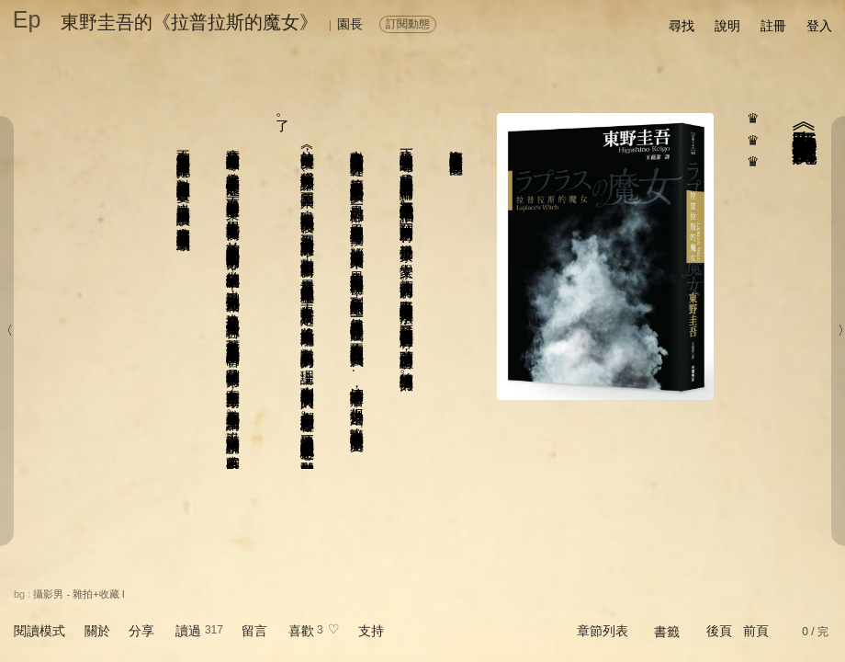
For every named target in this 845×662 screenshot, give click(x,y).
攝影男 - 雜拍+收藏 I (78, 593)
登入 (819, 25)
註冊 (773, 25)
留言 (254, 630)
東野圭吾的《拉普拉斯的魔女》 (189, 22)
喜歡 (301, 630)
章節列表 (602, 630)
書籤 (667, 631)
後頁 (719, 630)
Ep (27, 19)
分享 (141, 630)
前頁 (756, 630)
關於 (97, 630)
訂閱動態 (408, 23)
